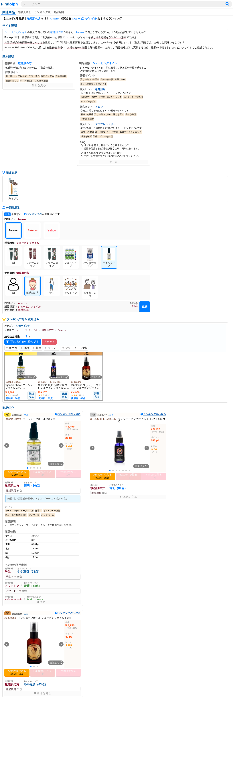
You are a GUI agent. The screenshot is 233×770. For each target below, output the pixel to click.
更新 (145, 306)
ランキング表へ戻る (67, 414)
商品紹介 (59, 12)
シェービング (23, 325)
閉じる (113, 161)
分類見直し (24, 12)
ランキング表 (42, 12)
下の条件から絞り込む (23, 342)
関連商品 (8, 12)
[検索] (227, 4)
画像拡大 (56, 463)
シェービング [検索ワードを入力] (31, 4)
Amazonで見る (26, 377)
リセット (49, 341)
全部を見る (38, 85)
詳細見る (31, 395)
